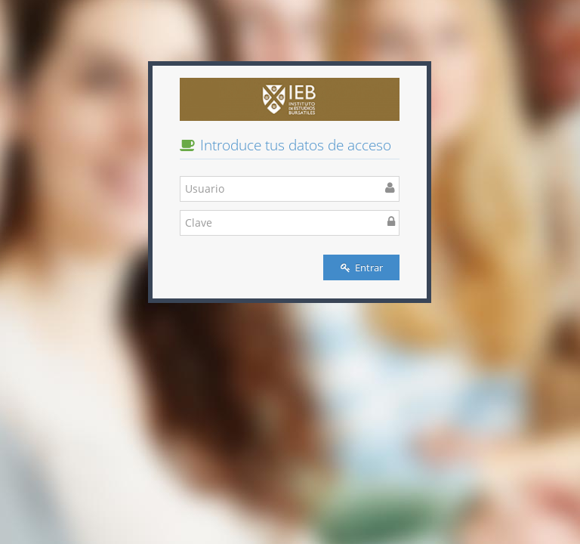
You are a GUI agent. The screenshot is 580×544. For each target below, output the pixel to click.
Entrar (362, 267)
